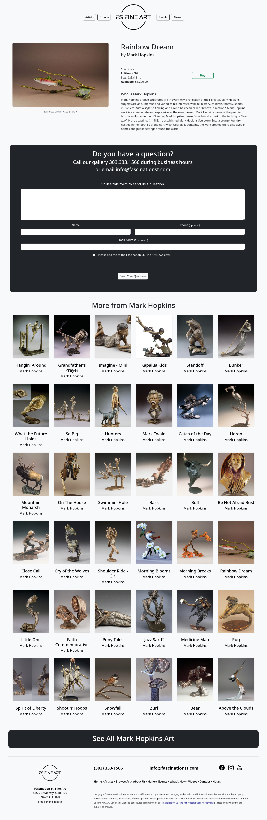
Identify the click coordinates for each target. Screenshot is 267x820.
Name (97, 222)
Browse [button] (104, 17)
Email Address (133, 232)
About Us (139, 781)
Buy (202, 75)
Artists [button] (89, 17)
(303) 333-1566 (108, 768)
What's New (178, 781)
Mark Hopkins (140, 55)
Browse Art (123, 781)
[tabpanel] (185, 114)
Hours (217, 781)
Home (98, 781)
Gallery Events (157, 781)
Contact (205, 781)
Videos (192, 781)
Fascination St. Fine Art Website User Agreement (188, 802)
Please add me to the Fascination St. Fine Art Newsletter (133, 241)
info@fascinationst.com (139, 188)
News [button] (177, 17)
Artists (108, 781)
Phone (168, 222)
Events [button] (163, 17)
